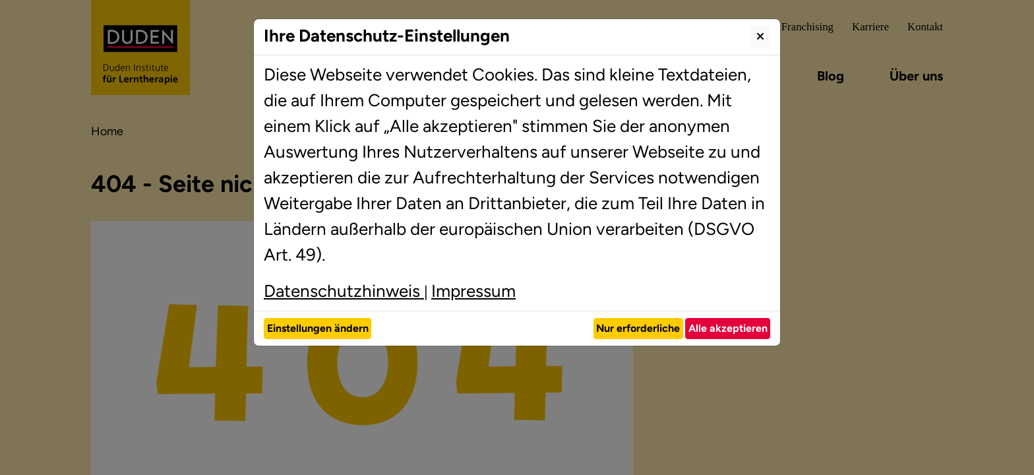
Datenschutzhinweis (344, 290)
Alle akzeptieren (728, 328)
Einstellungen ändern (318, 328)
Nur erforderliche (638, 328)
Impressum (473, 290)
